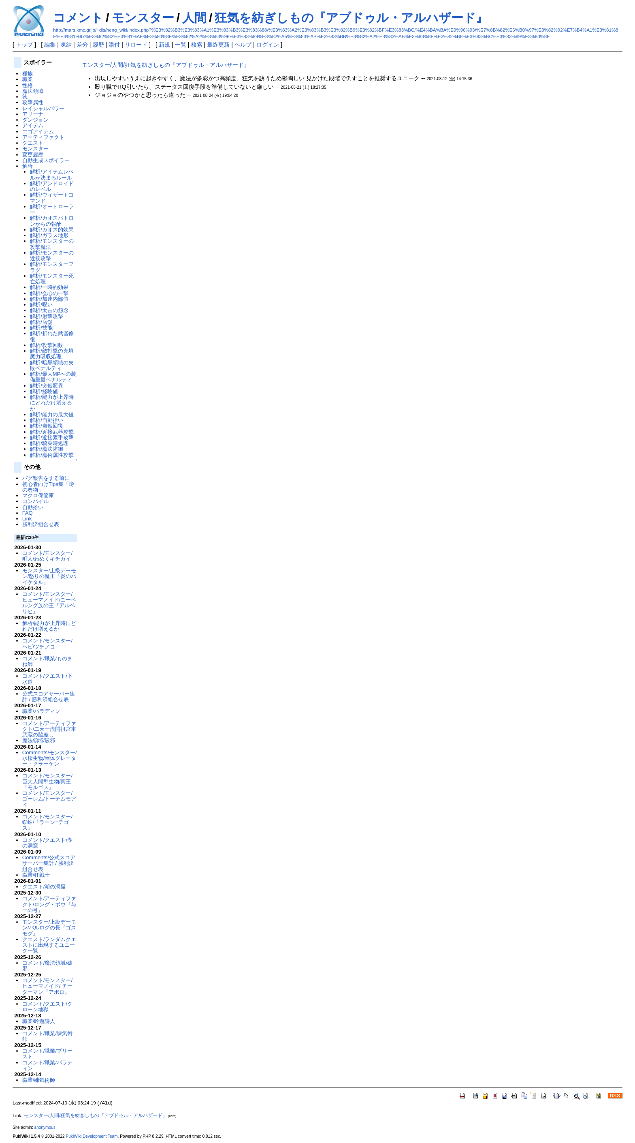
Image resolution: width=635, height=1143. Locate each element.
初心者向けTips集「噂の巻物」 (48, 487)
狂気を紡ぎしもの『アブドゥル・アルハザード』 (351, 17)
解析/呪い (41, 305)
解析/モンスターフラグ (52, 267)
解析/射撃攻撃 (46, 316)
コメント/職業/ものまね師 (47, 661)
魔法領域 (32, 91)
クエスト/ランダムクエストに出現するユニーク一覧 (49, 945)
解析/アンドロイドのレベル (52, 186)
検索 (196, 44)
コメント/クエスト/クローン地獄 (47, 1006)
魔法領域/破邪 (38, 740)
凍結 (66, 44)
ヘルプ (242, 44)
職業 (27, 79)
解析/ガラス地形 (49, 235)
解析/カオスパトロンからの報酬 (52, 221)
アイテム (32, 125)
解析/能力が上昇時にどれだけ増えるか (52, 403)
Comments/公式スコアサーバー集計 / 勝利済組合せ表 (48, 863)
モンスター (143, 17)
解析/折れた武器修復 (52, 336)
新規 (164, 44)
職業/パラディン (41, 711)
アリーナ (32, 114)
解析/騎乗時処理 (49, 443)
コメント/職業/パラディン (47, 1065)
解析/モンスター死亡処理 (52, 279)
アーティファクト (43, 137)
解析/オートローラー (52, 209)
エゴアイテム (38, 131)
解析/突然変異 (46, 386)
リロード (136, 44)
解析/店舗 (41, 322)
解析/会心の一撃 (49, 293)
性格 (27, 85)
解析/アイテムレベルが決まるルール (52, 174)
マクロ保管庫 (38, 495)
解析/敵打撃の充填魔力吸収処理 (52, 354)
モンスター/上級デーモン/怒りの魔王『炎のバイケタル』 (49, 576)
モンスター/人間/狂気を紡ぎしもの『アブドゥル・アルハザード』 (165, 65)
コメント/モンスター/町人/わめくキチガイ (47, 556)
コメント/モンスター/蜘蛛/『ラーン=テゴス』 (47, 822)
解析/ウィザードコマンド (52, 197)
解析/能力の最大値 (52, 414)
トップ (24, 44)
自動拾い (32, 507)
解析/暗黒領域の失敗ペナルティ (52, 365)
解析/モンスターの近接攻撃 (52, 255)
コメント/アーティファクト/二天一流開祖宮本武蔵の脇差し (49, 729)
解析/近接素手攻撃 (52, 438)
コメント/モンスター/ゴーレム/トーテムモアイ (49, 799)
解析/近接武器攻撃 (52, 432)
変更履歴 (32, 155)
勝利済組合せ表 (40, 524)
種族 (27, 74)
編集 (49, 44)
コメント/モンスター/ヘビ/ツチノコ (47, 643)
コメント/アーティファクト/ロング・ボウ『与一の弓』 (49, 904)
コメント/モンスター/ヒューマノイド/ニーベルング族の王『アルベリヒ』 (49, 602)
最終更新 (218, 44)
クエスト (32, 143)
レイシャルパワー (43, 108)
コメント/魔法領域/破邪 (47, 966)
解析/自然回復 (46, 426)
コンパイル (35, 501)
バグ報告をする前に (46, 478)
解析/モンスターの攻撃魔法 (52, 244)
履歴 (98, 44)
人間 (194, 17)
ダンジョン (35, 120)
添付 (114, 44)
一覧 (180, 44)
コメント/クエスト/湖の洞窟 (47, 843)
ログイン (267, 44)
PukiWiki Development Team (92, 1136)
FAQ (27, 513)
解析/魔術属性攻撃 (52, 455)
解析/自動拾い (46, 420)
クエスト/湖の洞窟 (44, 887)
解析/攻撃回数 (46, 345)
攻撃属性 (32, 102)
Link (27, 519)
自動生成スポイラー (46, 160)
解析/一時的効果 (49, 287)
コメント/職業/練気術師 (47, 1036)
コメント (78, 17)
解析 (27, 166)
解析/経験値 (44, 391)
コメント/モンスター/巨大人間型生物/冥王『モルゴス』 (47, 781)
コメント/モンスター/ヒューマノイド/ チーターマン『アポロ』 (47, 986)
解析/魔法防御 (46, 449)
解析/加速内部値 (49, 299)
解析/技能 (41, 328)
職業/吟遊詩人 (38, 1021)
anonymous (44, 1127)
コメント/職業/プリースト (47, 1054)
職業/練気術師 (38, 1080)
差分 (82, 44)
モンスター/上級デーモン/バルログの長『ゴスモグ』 (49, 928)
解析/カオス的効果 (52, 230)
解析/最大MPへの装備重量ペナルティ (53, 377)
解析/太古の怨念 (49, 310)
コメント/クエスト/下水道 (47, 679)
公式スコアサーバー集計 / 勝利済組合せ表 (48, 696)
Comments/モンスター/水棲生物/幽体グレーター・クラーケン (49, 758)
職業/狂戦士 (36, 875)
